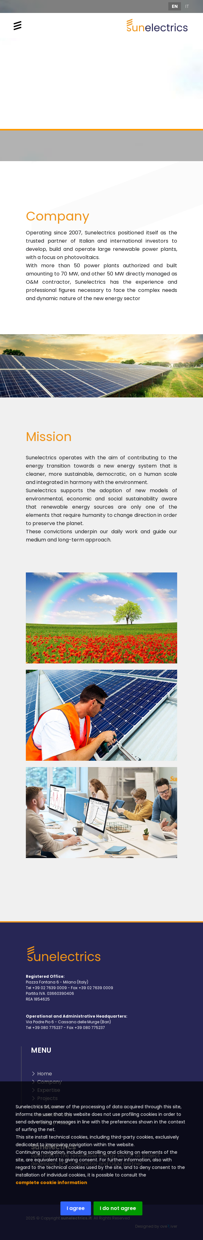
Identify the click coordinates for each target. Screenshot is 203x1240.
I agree (71, 1208)
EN (175, 6)
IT (187, 6)
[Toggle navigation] (17, 25)
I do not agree (113, 1208)
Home (44, 1073)
